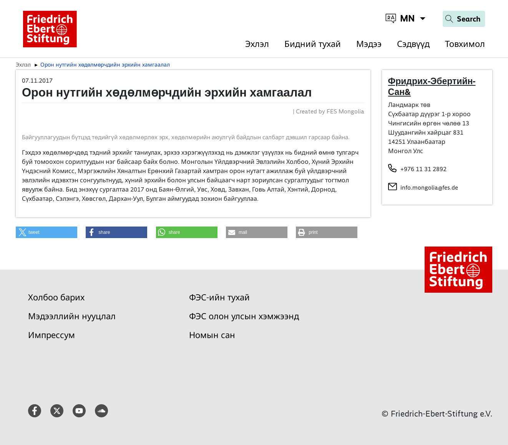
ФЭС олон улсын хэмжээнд (244, 316)
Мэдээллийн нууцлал (72, 316)
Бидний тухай (312, 44)
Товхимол (465, 44)
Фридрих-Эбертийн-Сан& (432, 86)
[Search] (464, 19)
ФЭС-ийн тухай (219, 297)
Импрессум (51, 335)
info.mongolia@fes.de (429, 187)
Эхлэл (257, 44)
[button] (46, 232)
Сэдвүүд (413, 44)
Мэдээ (369, 44)
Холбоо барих (56, 297)
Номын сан (212, 335)
